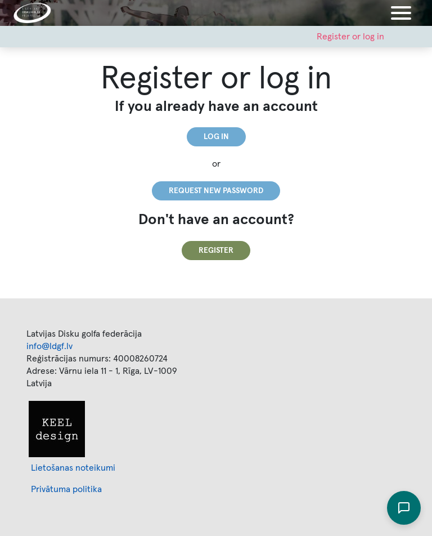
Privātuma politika (66, 489)
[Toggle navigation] (401, 13)
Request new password (216, 191)
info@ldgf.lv (49, 346)
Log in (216, 137)
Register (216, 250)
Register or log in (350, 36)
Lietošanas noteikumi (73, 467)
